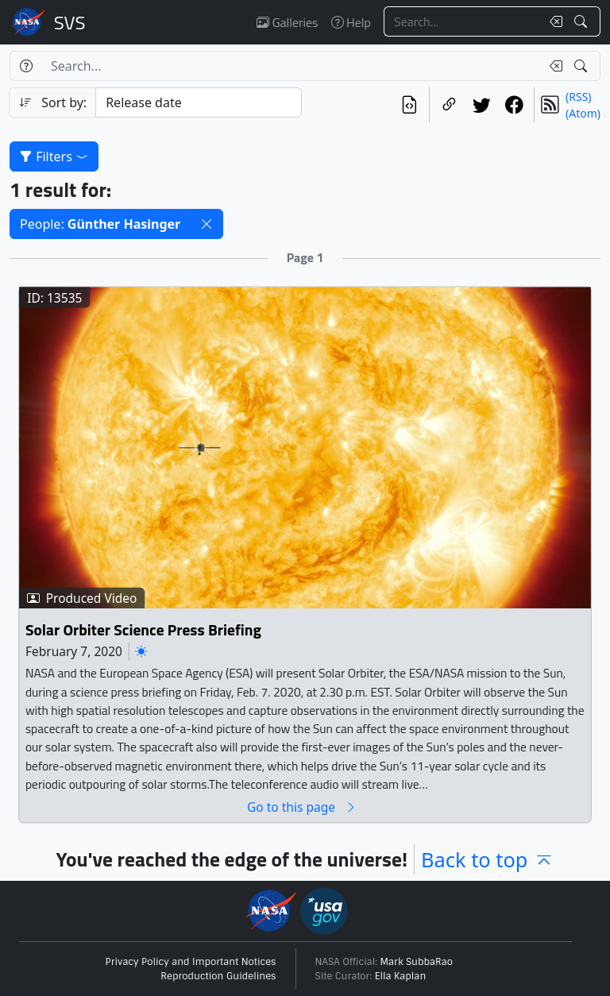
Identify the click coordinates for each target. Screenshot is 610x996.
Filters (54, 156)
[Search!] (582, 21)
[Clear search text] (553, 21)
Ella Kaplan (401, 976)
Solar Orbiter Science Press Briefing (143, 629)
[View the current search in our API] (409, 104)
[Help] (26, 66)
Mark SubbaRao (417, 961)
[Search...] (462, 21)
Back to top (487, 859)
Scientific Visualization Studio (70, 22)
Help (351, 22)
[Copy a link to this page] (449, 105)
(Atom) (583, 113)
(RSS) (578, 96)
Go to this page (302, 806)
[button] (206, 224)
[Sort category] (198, 102)
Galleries (287, 22)
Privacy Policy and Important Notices (191, 961)
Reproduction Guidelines (218, 976)
